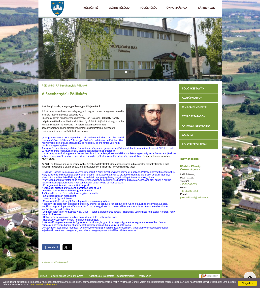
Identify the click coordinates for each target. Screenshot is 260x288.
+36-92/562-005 (188, 184)
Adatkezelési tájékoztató (101, 276)
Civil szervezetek (194, 107)
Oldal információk (126, 276)
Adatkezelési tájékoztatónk (43, 284)
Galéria (187, 135)
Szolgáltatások (193, 116)
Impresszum (144, 276)
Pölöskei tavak (193, 88)
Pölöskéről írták (194, 144)
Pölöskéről (48, 85)
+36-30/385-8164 (189, 191)
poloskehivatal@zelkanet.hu (194, 197)
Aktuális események (196, 125)
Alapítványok (192, 97)
